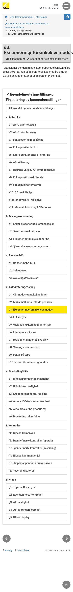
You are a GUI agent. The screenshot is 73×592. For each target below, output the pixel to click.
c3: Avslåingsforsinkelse (23, 278)
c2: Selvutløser (18, 270)
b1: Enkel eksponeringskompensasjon (32, 224)
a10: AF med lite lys (20, 192)
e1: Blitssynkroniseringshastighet (29, 378)
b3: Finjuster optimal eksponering (29, 239)
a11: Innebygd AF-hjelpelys (25, 199)
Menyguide (41, 17)
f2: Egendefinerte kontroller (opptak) (31, 440)
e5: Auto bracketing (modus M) (27, 409)
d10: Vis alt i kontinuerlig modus (28, 362)
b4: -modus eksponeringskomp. (29, 246)
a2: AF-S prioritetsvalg (22, 132)
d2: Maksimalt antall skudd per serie (31, 302)
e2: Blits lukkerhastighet (23, 386)
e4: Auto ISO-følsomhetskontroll (29, 401)
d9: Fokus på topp (19, 354)
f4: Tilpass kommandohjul (24, 455)
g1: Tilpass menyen (22, 487)
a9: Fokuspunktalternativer (25, 184)
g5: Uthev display (19, 517)
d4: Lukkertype (18, 317)
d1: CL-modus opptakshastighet (28, 294)
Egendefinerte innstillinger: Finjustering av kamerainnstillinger (27, 25)
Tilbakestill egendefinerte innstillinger (32, 108)
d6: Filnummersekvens (22, 332)
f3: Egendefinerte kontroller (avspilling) (32, 448)
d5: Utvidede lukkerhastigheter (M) (30, 324)
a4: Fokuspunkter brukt (23, 147)
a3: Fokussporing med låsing (26, 139)
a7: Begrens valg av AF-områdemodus (32, 169)
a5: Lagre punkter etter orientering (29, 154)
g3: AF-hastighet (19, 502)
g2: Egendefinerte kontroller (25, 494)
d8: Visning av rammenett (24, 347)
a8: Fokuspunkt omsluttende (26, 177)
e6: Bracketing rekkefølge (24, 416)
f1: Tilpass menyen (22, 433)
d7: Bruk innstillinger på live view (28, 339)
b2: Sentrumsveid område (24, 231)
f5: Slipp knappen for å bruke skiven (30, 463)
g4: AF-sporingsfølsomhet (24, 509)
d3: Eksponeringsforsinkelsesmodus (31, 309)
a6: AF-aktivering (19, 162)
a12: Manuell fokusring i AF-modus (30, 207)
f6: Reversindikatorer (21, 470)
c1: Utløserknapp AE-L (22, 263)
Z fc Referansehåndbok (21, 17)
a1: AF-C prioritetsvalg (22, 124)
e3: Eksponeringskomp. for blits (28, 393)
